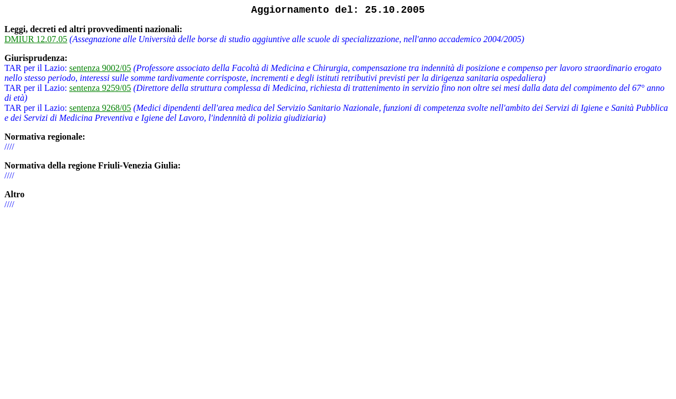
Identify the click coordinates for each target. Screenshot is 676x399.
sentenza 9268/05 (100, 107)
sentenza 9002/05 (100, 68)
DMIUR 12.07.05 (35, 39)
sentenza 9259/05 (100, 88)
